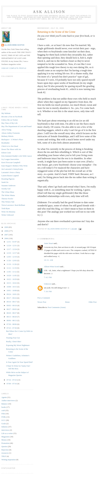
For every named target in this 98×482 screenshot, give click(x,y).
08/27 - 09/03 (12, 309)
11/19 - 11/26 (12, 264)
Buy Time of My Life (9, 123)
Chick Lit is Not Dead (9, 146)
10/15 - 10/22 (12, 283)
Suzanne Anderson (8, 185)
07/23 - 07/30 (12, 328)
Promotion (5, 443)
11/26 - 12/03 (12, 260)
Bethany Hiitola (7, 136)
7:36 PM (48, 291)
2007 (6, 235)
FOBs (3, 417)
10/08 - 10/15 (12, 287)
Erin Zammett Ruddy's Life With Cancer (16, 156)
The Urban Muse (7, 192)
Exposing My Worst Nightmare (18, 345)
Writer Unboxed (7, 215)
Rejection (5, 450)
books (3, 407)
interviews (5, 430)
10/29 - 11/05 (12, 275)
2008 (6, 231)
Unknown (47, 284)
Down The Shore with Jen (11, 149)
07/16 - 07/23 (12, 380)
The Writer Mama (8, 195)
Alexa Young (6, 130)
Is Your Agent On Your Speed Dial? (19, 362)
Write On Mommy (8, 212)
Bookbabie (5, 143)
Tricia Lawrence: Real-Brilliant (13, 205)
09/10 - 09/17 (12, 302)
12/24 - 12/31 (12, 245)
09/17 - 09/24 (12, 298)
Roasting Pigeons (8, 179)
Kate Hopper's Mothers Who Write (14, 166)
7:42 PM (48, 277)
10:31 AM (48, 260)
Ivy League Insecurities (10, 159)
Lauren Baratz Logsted (10, 175)
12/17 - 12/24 (12, 249)
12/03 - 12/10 (12, 257)
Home (67, 302)
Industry (4, 427)
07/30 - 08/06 (12, 324)
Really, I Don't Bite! (13, 341)
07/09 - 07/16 (12, 384)
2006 (6, 238)
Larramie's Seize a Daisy (10, 172)
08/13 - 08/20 (12, 317)
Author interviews (8, 400)
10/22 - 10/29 (12, 279)
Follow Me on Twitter (9, 120)
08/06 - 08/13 (12, 320)
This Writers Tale (7, 202)
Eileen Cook (6, 153)
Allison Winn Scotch (52, 266)
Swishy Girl (5, 189)
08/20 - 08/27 (12, 313)
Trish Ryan (5, 208)
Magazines (5, 437)
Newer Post (41, 302)
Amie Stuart (48, 243)
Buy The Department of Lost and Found (16, 126)
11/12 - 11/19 (12, 268)
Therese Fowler (7, 199)
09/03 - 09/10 (12, 305)
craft (3, 410)
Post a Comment (43, 298)
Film (3, 414)
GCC (3, 420)
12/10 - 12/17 (12, 253)
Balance (4, 404)
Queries (4, 446)
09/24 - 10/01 (12, 294)
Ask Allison (49, 12)
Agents (4, 397)
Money (4, 440)
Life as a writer (7, 433)
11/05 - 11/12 (12, 272)
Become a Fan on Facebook (11, 116)
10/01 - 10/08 (12, 290)
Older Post (93, 302)
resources (5, 453)
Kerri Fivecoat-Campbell (10, 162)
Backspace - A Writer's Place (12, 139)
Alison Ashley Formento (10, 133)
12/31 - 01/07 (12, 242)
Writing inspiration (8, 459)
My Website (6, 113)
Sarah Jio (4, 182)
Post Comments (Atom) (57, 307)
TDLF (3, 456)
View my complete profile (13, 68)
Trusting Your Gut (13, 338)
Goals (3, 423)
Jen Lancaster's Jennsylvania (12, 169)
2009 (6, 227)
